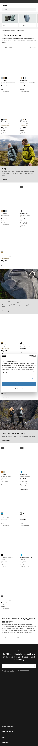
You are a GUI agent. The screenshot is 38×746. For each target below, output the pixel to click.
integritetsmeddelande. (23, 670)
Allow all (19, 383)
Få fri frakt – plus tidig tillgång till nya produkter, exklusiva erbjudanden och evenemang (19, 657)
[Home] (7, 5)
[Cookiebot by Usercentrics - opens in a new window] (29, 356)
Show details (29, 379)
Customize (19, 388)
